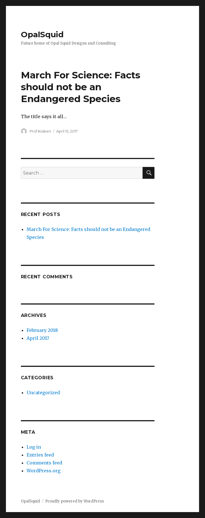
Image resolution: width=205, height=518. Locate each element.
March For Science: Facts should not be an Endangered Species (80, 86)
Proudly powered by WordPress (74, 501)
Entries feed (40, 455)
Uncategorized (43, 392)
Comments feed (44, 463)
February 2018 (42, 330)
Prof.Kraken (40, 131)
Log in (34, 447)
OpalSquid (42, 34)
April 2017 (38, 338)
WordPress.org (43, 470)
